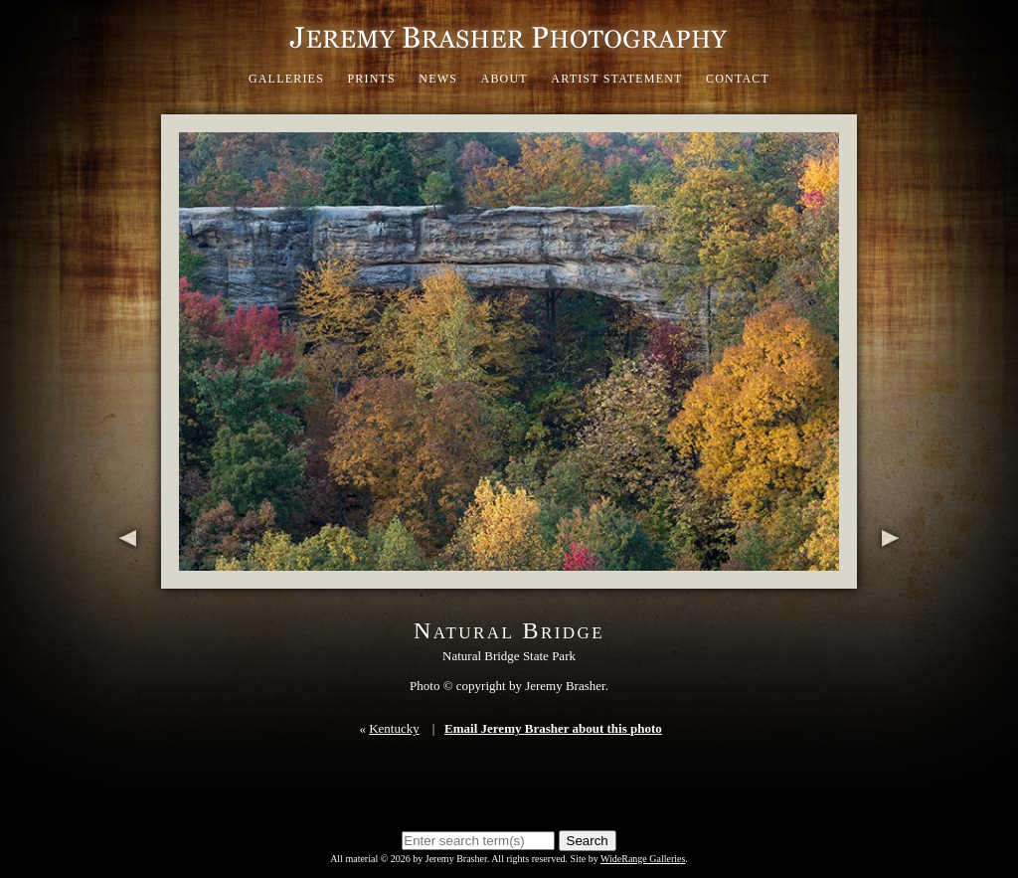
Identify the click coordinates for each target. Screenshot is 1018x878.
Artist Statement (616, 79)
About (504, 79)
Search (587, 840)
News (438, 79)
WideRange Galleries (642, 858)
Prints (371, 79)
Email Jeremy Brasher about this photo (553, 728)
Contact (737, 79)
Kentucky (394, 728)
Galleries (286, 79)
